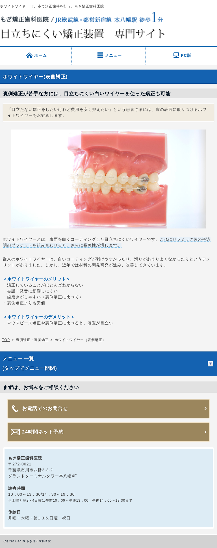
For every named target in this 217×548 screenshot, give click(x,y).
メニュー (113, 49)
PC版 (186, 49)
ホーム (40, 49)
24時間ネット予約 (43, 426)
